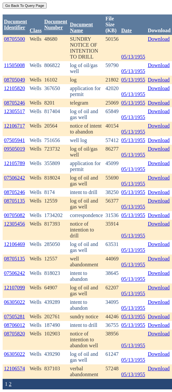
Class (35, 30)
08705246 (14, 103)
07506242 (14, 178)
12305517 (14, 111)
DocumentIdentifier (15, 24)
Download (159, 39)
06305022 (14, 302)
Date (126, 30)
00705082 (14, 215)
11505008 (14, 65)
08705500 (14, 39)
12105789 (14, 163)
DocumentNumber (55, 24)
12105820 (14, 88)
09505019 (14, 149)
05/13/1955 (133, 57)
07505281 (14, 316)
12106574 (14, 368)
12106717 (14, 126)
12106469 (14, 244)
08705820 (14, 333)
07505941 (14, 140)
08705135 (14, 201)
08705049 (14, 80)
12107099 (14, 287)
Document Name (81, 27)
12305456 (14, 224)
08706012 (14, 325)
